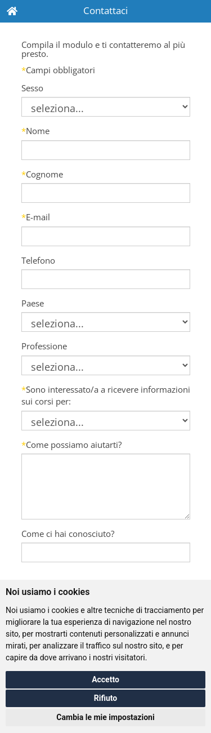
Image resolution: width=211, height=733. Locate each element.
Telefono (38, 260)
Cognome (42, 174)
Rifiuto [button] (106, 698)
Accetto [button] (105, 679)
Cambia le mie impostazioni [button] (105, 717)
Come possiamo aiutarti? (71, 444)
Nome (35, 130)
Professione (44, 346)
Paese (32, 303)
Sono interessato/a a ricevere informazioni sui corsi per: (105, 395)
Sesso (32, 88)
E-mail (35, 217)
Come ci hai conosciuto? (67, 533)
